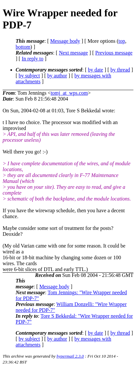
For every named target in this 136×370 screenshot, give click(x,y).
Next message (73, 53)
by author (57, 75)
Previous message (113, 53)
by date (95, 69)
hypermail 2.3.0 (70, 356)
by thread (120, 69)
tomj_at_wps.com (69, 93)
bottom (23, 47)
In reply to (33, 58)
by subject (29, 75)
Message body (65, 41)
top (121, 41)
